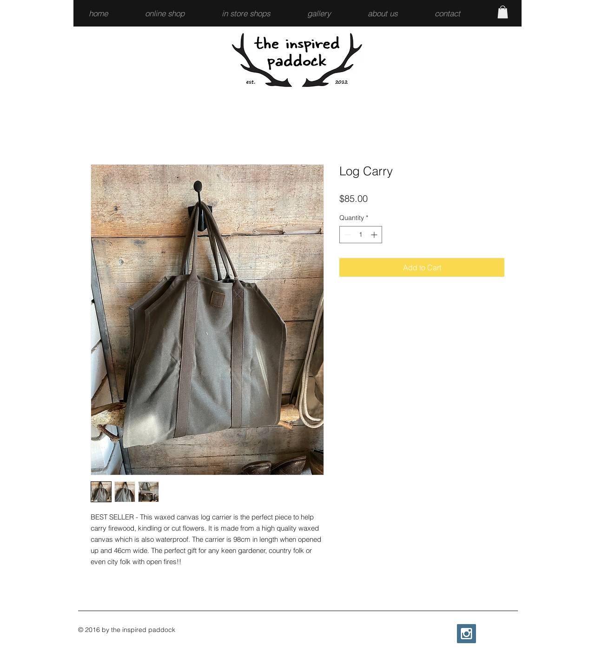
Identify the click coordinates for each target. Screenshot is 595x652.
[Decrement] (346, 234)
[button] (176, 13)
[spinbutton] (360, 234)
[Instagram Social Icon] (466, 633)
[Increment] (375, 234)
